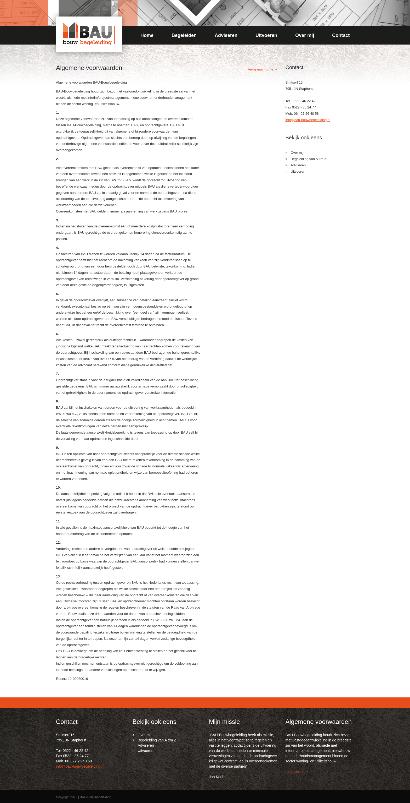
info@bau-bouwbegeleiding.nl (308, 120)
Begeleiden (184, 35)
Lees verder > (297, 771)
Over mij (304, 35)
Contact (341, 35)
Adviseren (226, 35)
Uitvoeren (266, 35)
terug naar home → (262, 69)
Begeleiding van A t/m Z (309, 159)
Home (146, 35)
